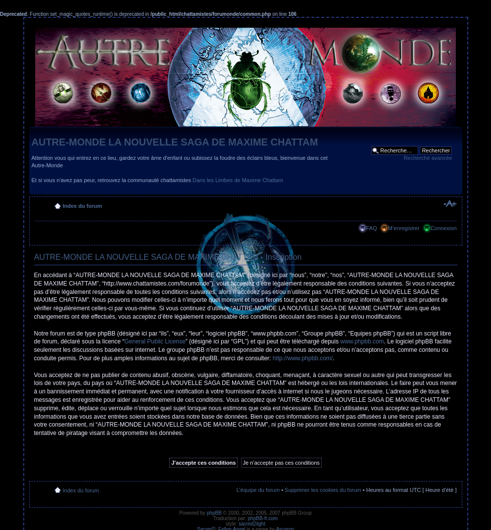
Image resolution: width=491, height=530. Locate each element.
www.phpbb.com (362, 341)
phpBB (214, 513)
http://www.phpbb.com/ (303, 358)
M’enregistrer (404, 228)
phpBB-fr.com (263, 518)
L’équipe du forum (258, 490)
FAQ (371, 228)
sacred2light (252, 524)
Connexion (444, 228)
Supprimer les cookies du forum (323, 490)
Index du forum (82, 206)
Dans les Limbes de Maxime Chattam (238, 180)
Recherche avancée (427, 158)
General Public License (154, 341)
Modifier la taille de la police (449, 203)
